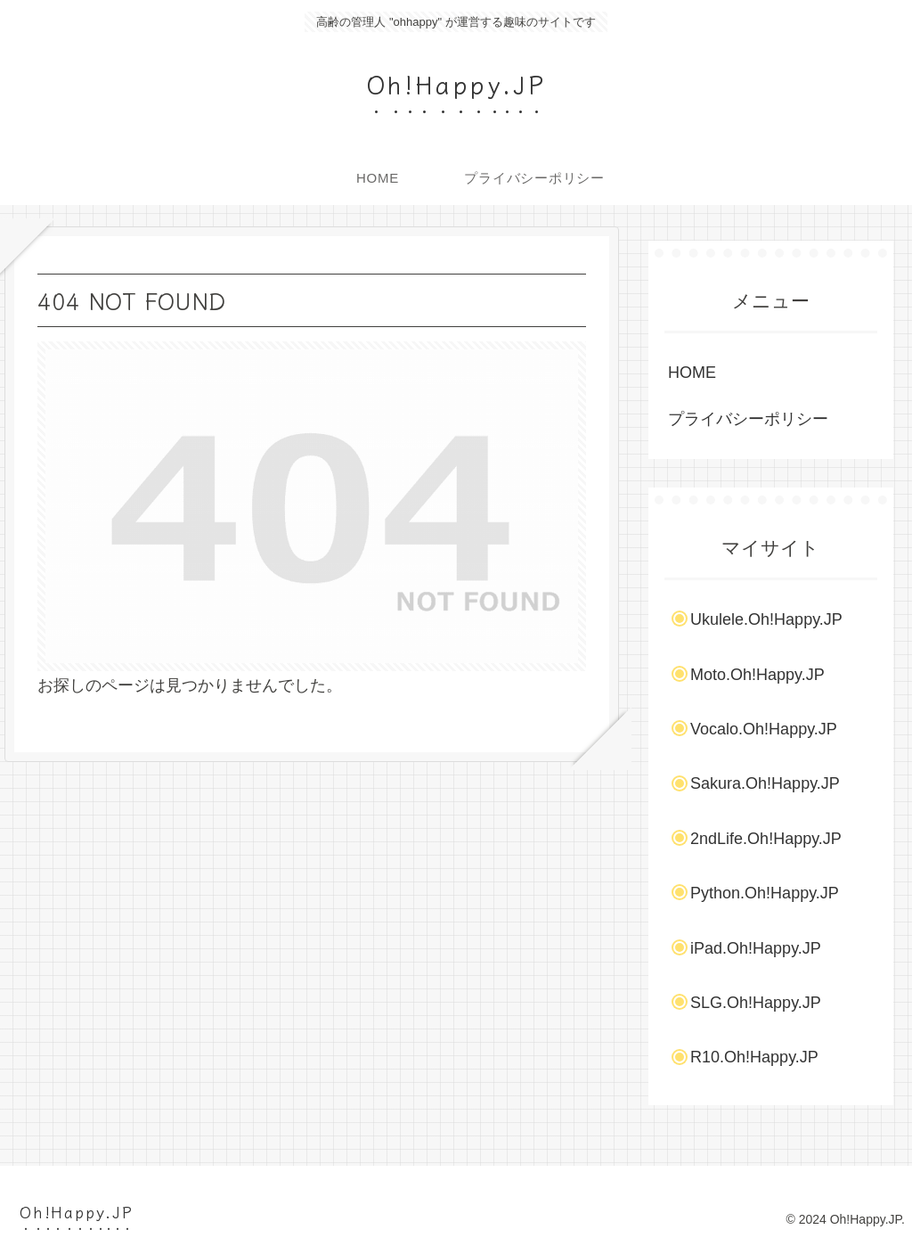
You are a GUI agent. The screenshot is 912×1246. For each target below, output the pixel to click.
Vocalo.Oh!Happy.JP (763, 729)
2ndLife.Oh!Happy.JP (766, 839)
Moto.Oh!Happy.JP (757, 675)
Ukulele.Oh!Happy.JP (766, 619)
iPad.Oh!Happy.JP (755, 948)
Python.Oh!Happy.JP (764, 893)
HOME (692, 372)
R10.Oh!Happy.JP (754, 1057)
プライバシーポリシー (748, 419)
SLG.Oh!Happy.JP (755, 1003)
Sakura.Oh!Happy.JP (765, 783)
